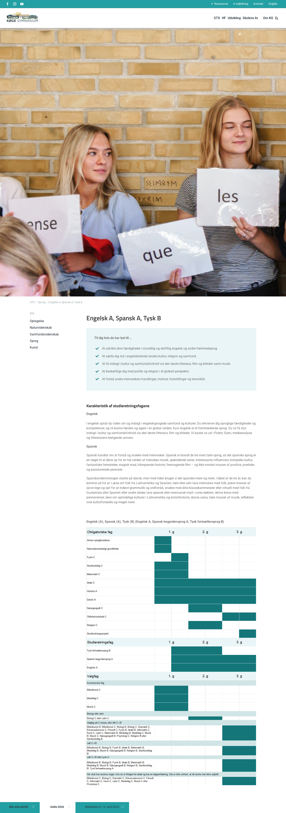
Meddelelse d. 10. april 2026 (102, 806)
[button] (276, 18)
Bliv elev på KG (18, 806)
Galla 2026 (57, 806)
